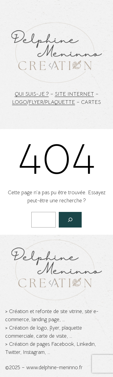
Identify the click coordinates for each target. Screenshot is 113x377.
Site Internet (74, 94)
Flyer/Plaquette (52, 102)
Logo (19, 102)
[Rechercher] (70, 220)
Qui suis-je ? (32, 94)
